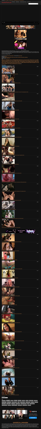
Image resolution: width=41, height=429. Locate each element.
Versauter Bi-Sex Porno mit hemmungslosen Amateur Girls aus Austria (10, 367)
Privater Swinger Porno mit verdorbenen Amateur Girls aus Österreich (10, 250)
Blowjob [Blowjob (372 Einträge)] (15, 59)
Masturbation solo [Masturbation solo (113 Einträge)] (18, 62)
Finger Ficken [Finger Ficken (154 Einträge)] (19, 61)
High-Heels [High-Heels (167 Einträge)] (37, 61)
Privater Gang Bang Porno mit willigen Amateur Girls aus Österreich (10, 164)
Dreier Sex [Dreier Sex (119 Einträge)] (36, 400)
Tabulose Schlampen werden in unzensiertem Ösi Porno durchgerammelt (11, 322)
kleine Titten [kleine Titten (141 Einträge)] (4, 62)
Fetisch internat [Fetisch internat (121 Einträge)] (11, 61)
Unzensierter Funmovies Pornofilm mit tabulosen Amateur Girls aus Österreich (11, 241)
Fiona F (6, 56)
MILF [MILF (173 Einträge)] (23, 62)
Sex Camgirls (6, 0)
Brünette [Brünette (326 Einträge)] (19, 59)
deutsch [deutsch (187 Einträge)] (27, 400)
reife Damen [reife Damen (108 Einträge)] (10, 63)
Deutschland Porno (16, 0)
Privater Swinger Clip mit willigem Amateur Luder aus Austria (9, 304)
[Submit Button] (37, 3)
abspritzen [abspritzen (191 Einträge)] (4, 400)
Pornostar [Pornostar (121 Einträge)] (37, 62)
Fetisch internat (11, 57)
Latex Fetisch (16, 57)
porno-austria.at (22, 0)
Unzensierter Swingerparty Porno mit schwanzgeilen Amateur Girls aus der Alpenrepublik (13, 340)
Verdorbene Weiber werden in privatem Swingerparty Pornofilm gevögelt (11, 295)
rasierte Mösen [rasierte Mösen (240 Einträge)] (5, 63)
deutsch (8, 57)
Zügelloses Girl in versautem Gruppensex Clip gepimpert (9, 209)
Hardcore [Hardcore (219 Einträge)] (33, 61)
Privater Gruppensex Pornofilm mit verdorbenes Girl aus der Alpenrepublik (11, 227)
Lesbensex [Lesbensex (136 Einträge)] (8, 62)
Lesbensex (19, 57)
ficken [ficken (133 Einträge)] (16, 61)
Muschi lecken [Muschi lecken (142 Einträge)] (26, 62)
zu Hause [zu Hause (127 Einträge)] (19, 63)
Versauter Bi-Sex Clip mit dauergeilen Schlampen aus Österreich (10, 358)
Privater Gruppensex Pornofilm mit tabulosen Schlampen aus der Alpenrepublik (12, 313)
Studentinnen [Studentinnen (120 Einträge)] (14, 63)
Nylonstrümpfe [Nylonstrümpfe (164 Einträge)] (32, 62)
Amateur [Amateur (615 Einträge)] (8, 59)
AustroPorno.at (6, 2)
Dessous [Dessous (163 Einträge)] (23, 400)
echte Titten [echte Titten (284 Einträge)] (4, 402)
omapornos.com (11, 0)
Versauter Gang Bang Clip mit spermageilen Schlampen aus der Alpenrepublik (11, 349)
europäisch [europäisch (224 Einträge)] (6, 61)
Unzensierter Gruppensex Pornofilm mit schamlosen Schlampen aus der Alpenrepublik (12, 218)
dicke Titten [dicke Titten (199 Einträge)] (31, 400)
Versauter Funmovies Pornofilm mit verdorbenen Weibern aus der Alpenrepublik (12, 331)
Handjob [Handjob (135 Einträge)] (29, 61)
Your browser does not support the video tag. (20, 15)
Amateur (5, 57)
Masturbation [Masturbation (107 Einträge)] (13, 62)
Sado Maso (26, 57)
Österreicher (22, 57)
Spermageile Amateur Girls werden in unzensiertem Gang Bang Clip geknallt (11, 200)
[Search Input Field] (32, 3)
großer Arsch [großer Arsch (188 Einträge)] (24, 61)
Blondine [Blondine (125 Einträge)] (12, 400)
